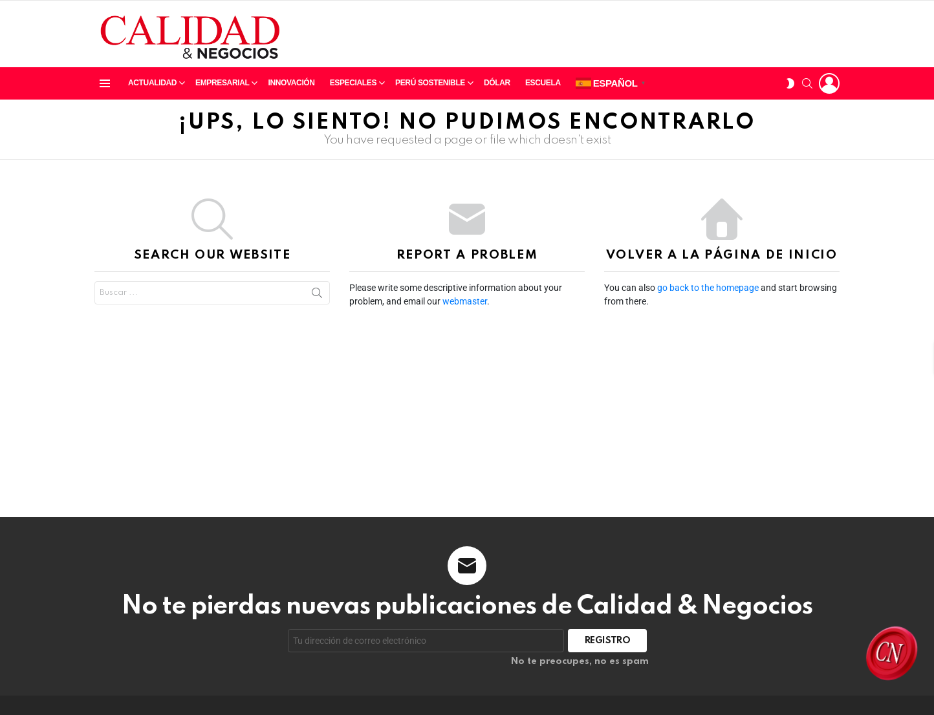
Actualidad (152, 85)
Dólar (497, 82)
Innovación (291, 82)
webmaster (464, 301)
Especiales (353, 85)
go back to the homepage (708, 288)
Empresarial (222, 85)
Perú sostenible (430, 85)
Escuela (543, 82)
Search (317, 292)
